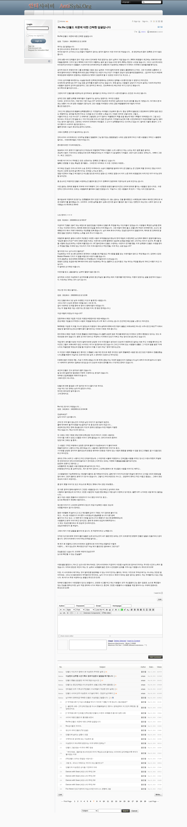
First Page (68, 801)
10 (104, 801)
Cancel (134, 811)
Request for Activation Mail (38, 50)
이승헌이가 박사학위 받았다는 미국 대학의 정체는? (85, 743)
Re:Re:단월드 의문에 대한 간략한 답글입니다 (84, 27)
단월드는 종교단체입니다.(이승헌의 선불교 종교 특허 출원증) (89, 685)
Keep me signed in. (36, 36)
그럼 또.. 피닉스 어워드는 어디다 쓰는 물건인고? (84, 763)
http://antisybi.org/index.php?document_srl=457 (73, 32)
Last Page (152, 801)
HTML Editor (106, 613)
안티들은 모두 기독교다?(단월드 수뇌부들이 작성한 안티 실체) (90, 689)
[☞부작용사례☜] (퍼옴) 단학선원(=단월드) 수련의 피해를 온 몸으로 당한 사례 (96, 713)
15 (124, 801)
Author (61, 606)
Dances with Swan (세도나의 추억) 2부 (81, 776)
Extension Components (92, 613)
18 (137, 801)
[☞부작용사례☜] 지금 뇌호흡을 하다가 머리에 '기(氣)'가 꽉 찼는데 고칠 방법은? (96, 702)
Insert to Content (133, 641)
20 (145, 801)
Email (98, 606)
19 (141, 801)
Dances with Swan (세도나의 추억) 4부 (81, 785)
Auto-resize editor (67, 636)
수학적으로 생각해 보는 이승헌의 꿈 (80, 739)
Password (80, 606)
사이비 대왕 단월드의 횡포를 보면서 (80, 717)
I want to (157, 593)
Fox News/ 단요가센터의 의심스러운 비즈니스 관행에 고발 (88, 789)
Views (159, 667)
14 (120, 801)
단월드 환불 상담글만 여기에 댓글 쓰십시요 (82, 680)
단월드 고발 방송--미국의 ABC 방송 (79, 748)
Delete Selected (120, 641)
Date (151, 667)
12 (112, 801)
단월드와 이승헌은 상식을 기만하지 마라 (81, 767)
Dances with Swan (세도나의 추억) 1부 (81, 772)
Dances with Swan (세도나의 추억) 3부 (81, 780)
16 (128, 801)
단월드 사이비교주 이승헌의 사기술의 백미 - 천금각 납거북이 (89, 693)
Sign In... (145, 21)
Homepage (117, 606)
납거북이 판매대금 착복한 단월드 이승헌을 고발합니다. (87, 698)
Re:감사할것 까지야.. (74, 726)
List (159, 599)
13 (116, 801)
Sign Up (31, 46)
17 (133, 801)
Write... (158, 795)
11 (108, 801)
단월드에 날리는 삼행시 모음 (77, 735)
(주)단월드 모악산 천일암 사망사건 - (80, 759)
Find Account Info (34, 48)
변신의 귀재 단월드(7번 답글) (77, 730)
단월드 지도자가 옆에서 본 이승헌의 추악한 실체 (84, 672)
